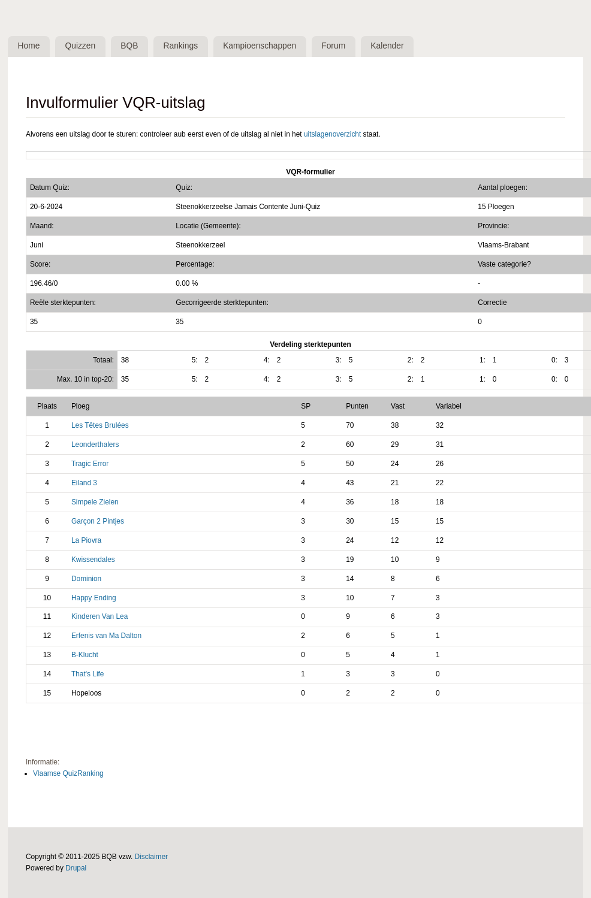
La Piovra (86, 540)
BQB (129, 45)
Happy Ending (93, 598)
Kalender (386, 45)
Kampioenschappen (259, 45)
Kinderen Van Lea (99, 616)
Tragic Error (89, 463)
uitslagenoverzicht (332, 134)
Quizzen (80, 45)
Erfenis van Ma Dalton (106, 635)
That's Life (87, 674)
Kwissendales (93, 559)
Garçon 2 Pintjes (97, 521)
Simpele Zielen (95, 502)
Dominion (86, 579)
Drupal (75, 868)
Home (29, 45)
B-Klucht (84, 655)
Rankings (181, 45)
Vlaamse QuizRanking (68, 773)
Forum (333, 45)
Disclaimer (151, 856)
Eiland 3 (84, 483)
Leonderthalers (95, 444)
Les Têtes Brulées (100, 425)
